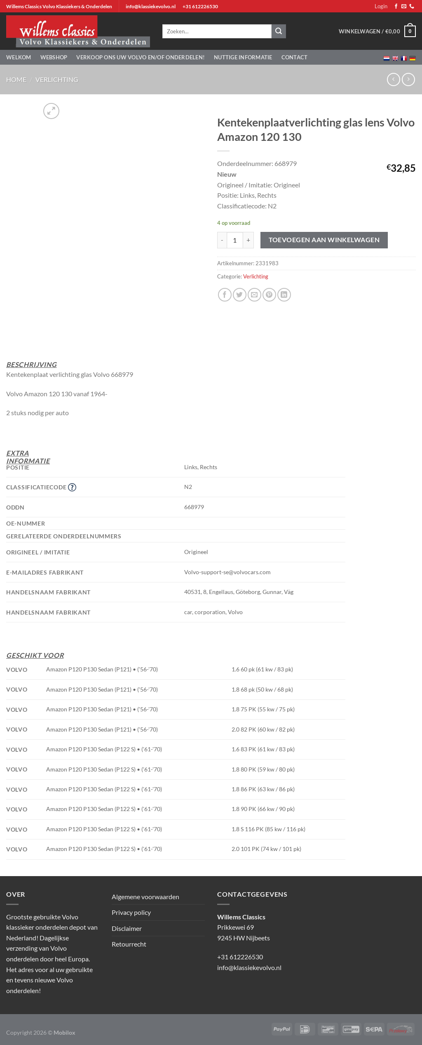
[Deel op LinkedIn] (284, 295)
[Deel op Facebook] (225, 295)
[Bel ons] (411, 6)
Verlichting (56, 79)
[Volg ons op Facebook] (396, 6)
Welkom (18, 57)
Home (16, 79)
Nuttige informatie (243, 57)
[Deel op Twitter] (239, 295)
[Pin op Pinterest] (269, 295)
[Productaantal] (235, 240)
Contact (294, 57)
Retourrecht (129, 944)
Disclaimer (127, 928)
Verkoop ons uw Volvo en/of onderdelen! (140, 57)
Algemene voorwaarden (145, 896)
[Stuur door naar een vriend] (254, 295)
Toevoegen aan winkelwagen (324, 239)
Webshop (54, 57)
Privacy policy (131, 912)
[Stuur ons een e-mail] (403, 6)
